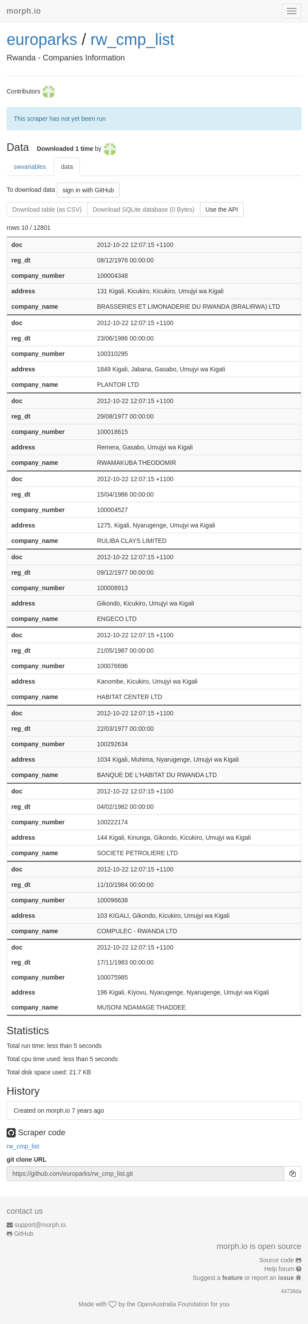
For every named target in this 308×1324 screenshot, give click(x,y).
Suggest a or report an (244, 1277)
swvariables (30, 166)
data (67, 166)
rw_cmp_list (132, 39)
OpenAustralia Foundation (173, 1304)
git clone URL (26, 1159)
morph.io (24, 11)
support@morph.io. (41, 1224)
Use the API (222, 209)
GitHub (24, 1233)
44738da (291, 1291)
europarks (42, 39)
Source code (276, 1260)
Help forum (279, 1268)
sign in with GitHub (88, 190)
